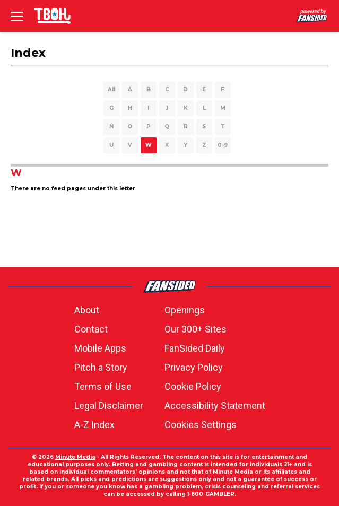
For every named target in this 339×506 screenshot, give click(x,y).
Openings (184, 310)
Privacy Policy (193, 367)
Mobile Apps (100, 348)
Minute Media (75, 456)
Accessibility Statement (214, 405)
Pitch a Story (100, 367)
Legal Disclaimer (108, 405)
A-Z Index (94, 424)
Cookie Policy (192, 386)
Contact (91, 329)
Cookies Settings (200, 424)
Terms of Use (103, 386)
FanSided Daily (194, 348)
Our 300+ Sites (195, 329)
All (111, 89)
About (86, 310)
